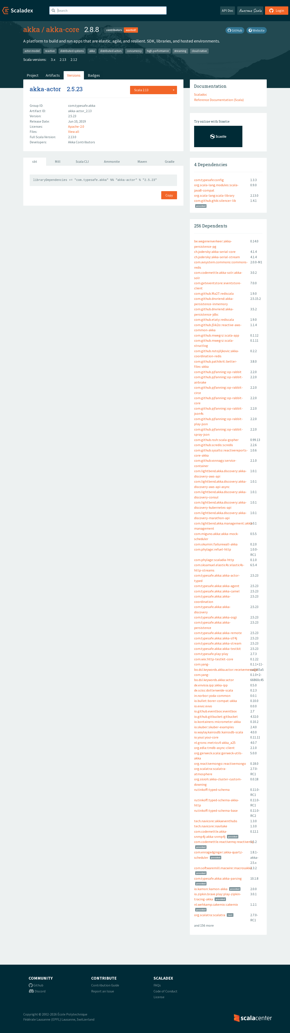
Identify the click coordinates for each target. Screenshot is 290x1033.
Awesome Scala (250, 10)
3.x (53, 59)
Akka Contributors (81, 142)
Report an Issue (102, 991)
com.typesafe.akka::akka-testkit (217, 648)
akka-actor (45, 89)
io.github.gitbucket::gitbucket (216, 716)
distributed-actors (111, 51)
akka (31, 29)
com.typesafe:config (209, 180)
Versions (74, 75)
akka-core (62, 29)
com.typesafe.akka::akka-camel (217, 591)
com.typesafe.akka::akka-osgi (215, 617)
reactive (50, 51)
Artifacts (53, 75)
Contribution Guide (105, 985)
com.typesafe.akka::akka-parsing (218, 878)
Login (276, 10)
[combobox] (153, 90)
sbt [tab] (34, 161)
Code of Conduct (165, 991)
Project (32, 75)
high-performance (158, 51)
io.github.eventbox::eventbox (215, 711)
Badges (94, 75)
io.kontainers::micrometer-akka (217, 721)
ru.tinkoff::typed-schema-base (216, 810)
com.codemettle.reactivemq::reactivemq (223, 842)
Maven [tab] (142, 161)
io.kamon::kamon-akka (210, 889)
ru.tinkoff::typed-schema (212, 789)
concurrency (134, 51)
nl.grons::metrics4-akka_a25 (215, 742)
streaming (180, 51)
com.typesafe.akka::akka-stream (217, 643)
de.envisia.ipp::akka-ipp (211, 685)
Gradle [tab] (169, 161)
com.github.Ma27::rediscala (214, 293)
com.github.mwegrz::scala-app (216, 335)
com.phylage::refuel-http (212, 549)
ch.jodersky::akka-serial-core (215, 251)
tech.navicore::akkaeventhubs (215, 821)
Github (36, 985)
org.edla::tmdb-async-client (214, 748)
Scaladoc (200, 94)
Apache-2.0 (76, 126)
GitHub (235, 30)
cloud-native (199, 51)
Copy (169, 195)
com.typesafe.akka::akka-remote (218, 633)
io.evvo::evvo (203, 706)
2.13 (63, 59)
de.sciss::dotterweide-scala (213, 690)
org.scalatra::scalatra (209, 915)
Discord (37, 991)
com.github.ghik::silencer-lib (215, 200)
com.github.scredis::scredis (213, 445)
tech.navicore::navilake (210, 826)
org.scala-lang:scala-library (214, 195)
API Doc (227, 10)
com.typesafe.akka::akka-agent (216, 586)
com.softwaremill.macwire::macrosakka (223, 868)
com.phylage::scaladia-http (214, 560)
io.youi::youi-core (206, 737)
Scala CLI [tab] (82, 161)
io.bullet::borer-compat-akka (215, 701)
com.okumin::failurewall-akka (215, 544)
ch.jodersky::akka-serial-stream (217, 257)
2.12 (73, 59)
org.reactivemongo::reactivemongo (220, 763)
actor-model (32, 51)
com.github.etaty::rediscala (214, 319)
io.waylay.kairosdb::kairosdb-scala (218, 732)
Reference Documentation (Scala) (219, 100)
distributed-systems (72, 51)
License (159, 997)
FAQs (157, 985)
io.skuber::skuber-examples (214, 727)
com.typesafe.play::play (211, 654)
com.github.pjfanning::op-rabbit (218, 372)
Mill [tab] (57, 161)
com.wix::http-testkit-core (213, 659)
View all (73, 131)
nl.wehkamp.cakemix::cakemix (216, 904)
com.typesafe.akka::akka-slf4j (215, 638)
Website (257, 30)
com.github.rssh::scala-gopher (216, 440)
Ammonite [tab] (112, 161)
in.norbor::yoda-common (212, 695)
